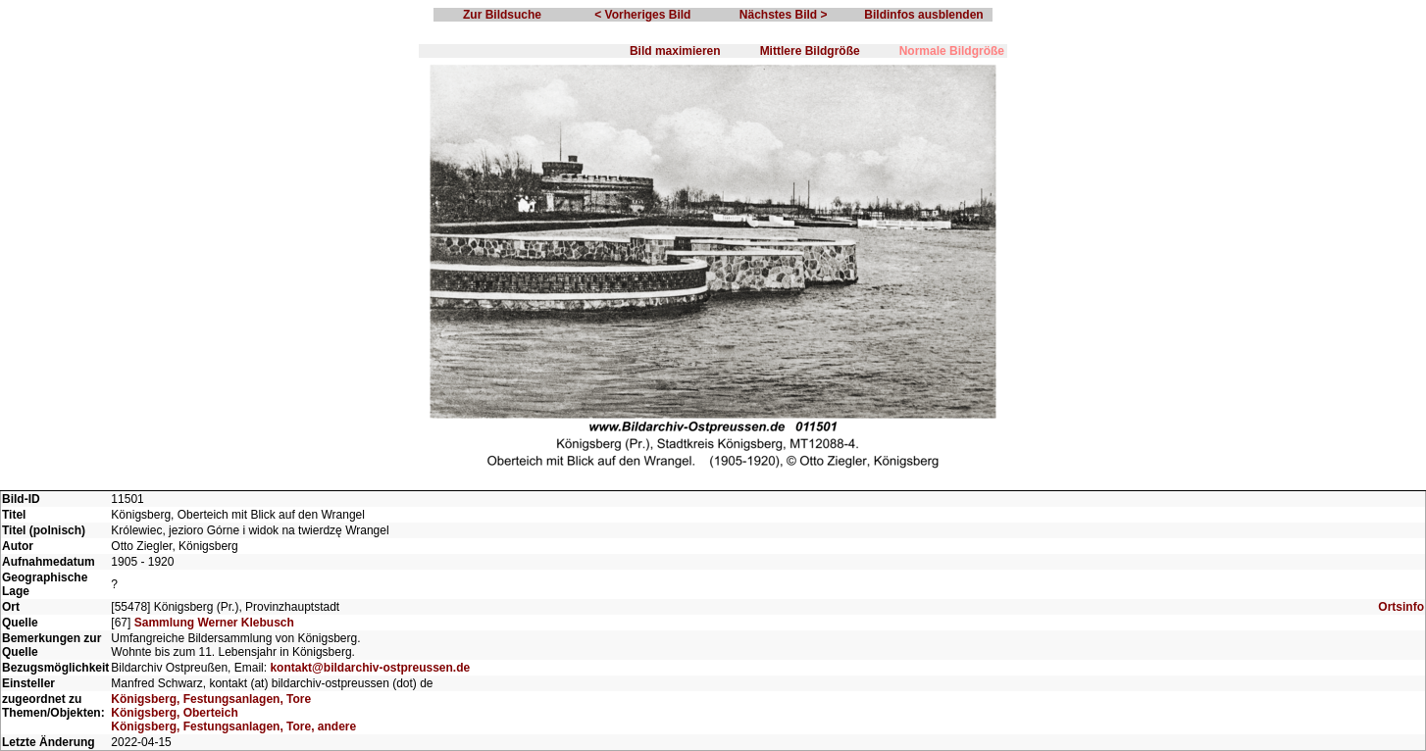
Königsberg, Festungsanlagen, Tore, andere (233, 726)
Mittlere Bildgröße (810, 51)
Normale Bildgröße (951, 51)
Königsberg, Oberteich (174, 713)
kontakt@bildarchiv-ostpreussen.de (370, 668)
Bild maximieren (675, 51)
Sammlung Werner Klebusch (214, 622)
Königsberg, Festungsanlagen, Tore (211, 699)
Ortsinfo (1401, 607)
